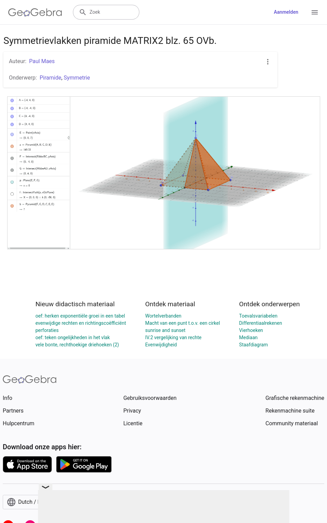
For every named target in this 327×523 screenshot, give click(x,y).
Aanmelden (286, 12)
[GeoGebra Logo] (35, 12)
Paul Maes (42, 61)
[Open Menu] (315, 12)
